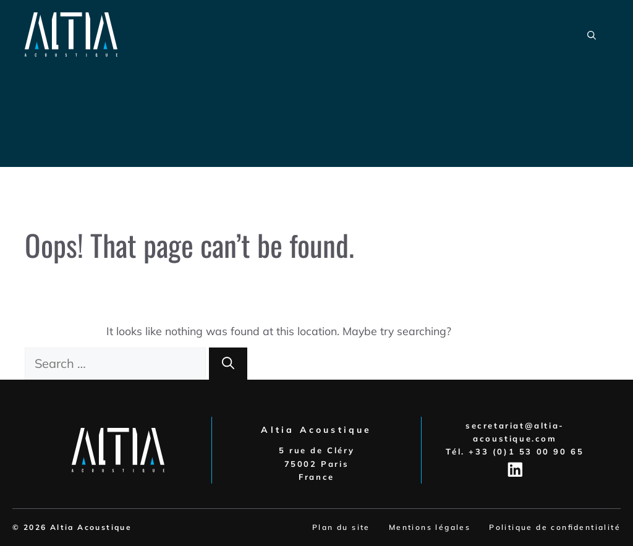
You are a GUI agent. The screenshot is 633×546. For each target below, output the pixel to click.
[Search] (228, 364)
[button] (591, 34)
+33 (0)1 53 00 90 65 (526, 451)
